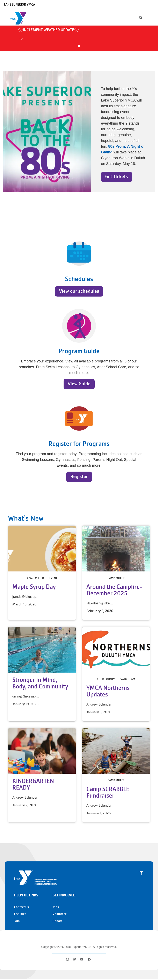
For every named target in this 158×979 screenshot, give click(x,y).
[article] (79, 38)
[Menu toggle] (151, 18)
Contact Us (21, 907)
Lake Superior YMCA (19, 4)
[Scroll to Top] (141, 873)
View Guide (79, 384)
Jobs (55, 907)
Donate (57, 921)
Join (17, 921)
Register (79, 476)
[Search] (137, 18)
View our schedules (79, 291)
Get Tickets (116, 177)
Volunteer (59, 914)
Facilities (20, 914)
